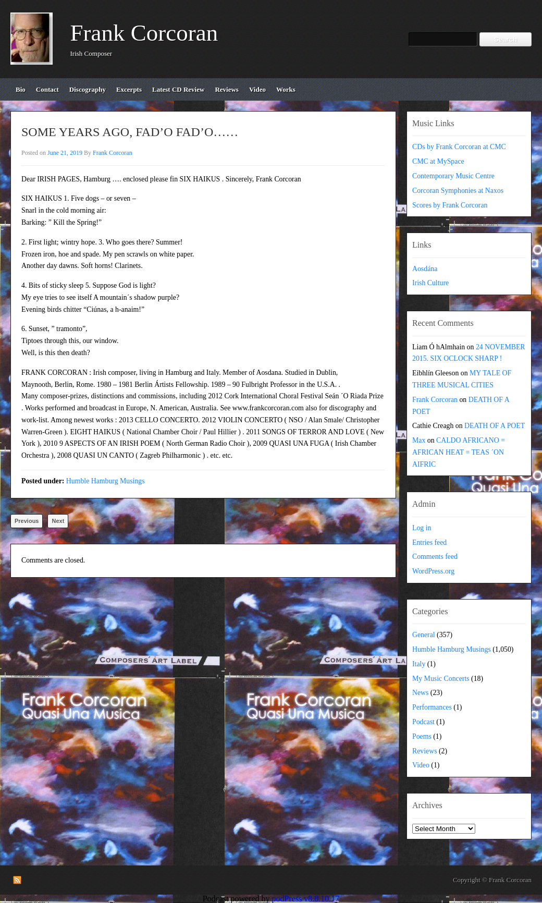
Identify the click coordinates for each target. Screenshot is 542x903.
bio (21, 89)
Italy (418, 664)
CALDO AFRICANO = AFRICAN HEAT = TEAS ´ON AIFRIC (458, 452)
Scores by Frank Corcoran (449, 205)
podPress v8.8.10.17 (306, 898)
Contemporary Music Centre (453, 176)
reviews (227, 89)
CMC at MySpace (438, 161)
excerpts (129, 89)
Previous (27, 521)
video (257, 89)
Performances (432, 707)
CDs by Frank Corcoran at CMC (459, 147)
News (420, 693)
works (285, 89)
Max (418, 440)
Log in (421, 528)
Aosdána (424, 269)
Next (58, 521)
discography (87, 89)
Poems (422, 736)
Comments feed (435, 556)
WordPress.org (433, 571)
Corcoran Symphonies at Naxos (457, 190)
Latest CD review (178, 89)
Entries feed (429, 542)
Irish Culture (430, 283)
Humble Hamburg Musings (105, 481)
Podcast (423, 722)
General (423, 635)
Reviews (424, 751)
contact (47, 89)
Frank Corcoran (144, 33)
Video (420, 765)
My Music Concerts (441, 678)
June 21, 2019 (64, 152)
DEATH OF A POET (494, 426)
